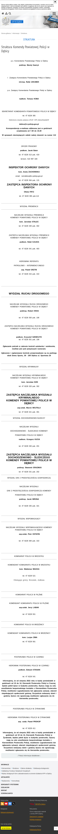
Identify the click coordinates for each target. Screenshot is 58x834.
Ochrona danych (7, 793)
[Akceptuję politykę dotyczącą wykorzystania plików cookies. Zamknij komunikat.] (55, 1)
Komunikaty (15, 781)
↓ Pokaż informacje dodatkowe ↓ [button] (29, 756)
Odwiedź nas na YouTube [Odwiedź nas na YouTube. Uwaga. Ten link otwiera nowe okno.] (6, 803)
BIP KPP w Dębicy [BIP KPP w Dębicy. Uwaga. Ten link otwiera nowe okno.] (40, 804)
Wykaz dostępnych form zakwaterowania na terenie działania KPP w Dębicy (27, 773)
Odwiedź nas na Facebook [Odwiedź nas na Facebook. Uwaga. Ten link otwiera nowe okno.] (10, 803)
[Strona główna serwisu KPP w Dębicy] (3, 13)
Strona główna (6, 33)
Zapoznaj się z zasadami (36, 816)
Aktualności (5, 777)
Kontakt (4, 790)
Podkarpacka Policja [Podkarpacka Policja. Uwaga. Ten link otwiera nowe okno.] (35, 830)
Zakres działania (26, 768)
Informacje (15, 33)
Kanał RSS (2, 803)
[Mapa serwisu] (6, 13)
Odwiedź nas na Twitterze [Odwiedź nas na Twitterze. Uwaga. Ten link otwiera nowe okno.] (13, 803)
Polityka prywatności (35, 819)
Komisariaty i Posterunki (10, 784)
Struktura (24, 33)
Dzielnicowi (5, 787)
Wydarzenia (6, 781)
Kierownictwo (6, 768)
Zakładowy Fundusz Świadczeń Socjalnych (16, 771)
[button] (54, 13)
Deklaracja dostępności (41, 768)
